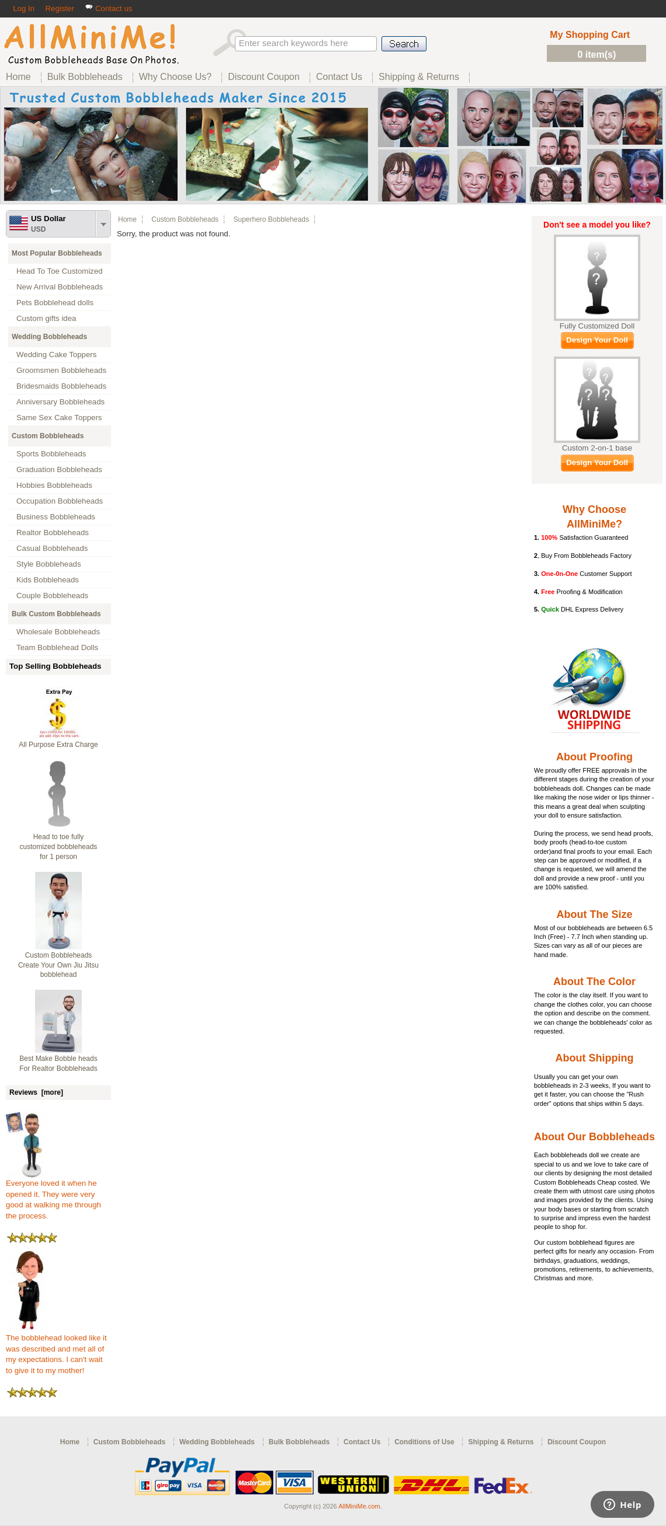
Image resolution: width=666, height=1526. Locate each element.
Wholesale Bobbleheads (58, 631)
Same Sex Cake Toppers (59, 417)
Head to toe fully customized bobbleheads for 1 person (59, 847)
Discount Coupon (576, 1442)
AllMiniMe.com (359, 1506)
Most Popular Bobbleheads (57, 253)
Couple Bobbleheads (52, 595)
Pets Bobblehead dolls (54, 302)
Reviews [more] (36, 1092)
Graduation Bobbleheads (59, 469)
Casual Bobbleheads (52, 548)
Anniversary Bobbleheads (60, 401)
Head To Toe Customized (59, 271)
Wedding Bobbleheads (49, 337)
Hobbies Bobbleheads (54, 485)
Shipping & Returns (500, 1442)
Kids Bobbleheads (47, 579)
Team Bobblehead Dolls (57, 647)
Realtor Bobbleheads (52, 532)
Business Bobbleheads (55, 516)
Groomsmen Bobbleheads (61, 370)
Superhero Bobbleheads (270, 219)
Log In (23, 8)
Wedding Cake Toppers (56, 354)
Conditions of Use (424, 1442)
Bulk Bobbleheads (299, 1442)
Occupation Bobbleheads (59, 501)
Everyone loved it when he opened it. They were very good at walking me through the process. (53, 1195)
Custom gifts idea (46, 318)
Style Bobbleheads (48, 564)
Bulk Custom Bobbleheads (56, 614)
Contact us (108, 8)
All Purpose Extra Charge (58, 745)
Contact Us (362, 1442)
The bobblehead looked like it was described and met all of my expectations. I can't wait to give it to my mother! (56, 1350)
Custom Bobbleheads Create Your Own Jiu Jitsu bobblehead (58, 965)
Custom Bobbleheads (48, 436)
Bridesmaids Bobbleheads (61, 386)
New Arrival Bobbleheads (59, 286)
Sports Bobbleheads (51, 453)
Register (59, 8)
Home (127, 219)
